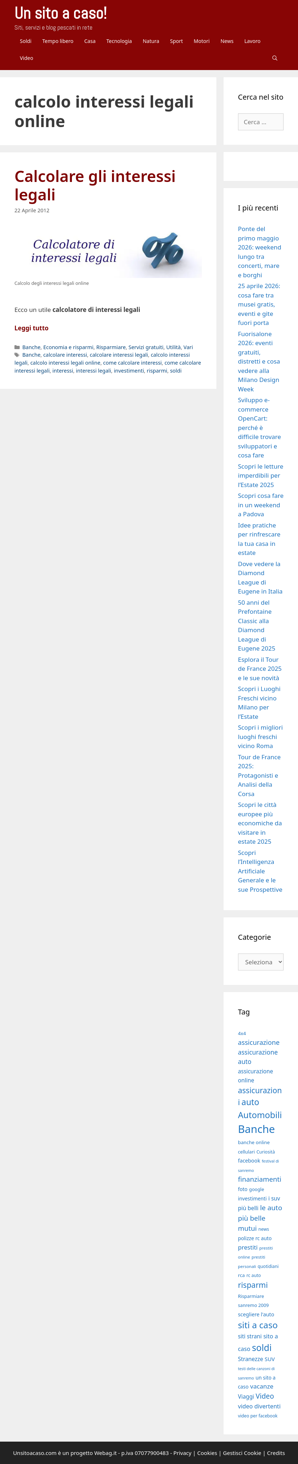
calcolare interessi (65, 354)
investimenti (129, 370)
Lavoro (252, 41)
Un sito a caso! (60, 13)
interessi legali (93, 370)
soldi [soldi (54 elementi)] (262, 1348)
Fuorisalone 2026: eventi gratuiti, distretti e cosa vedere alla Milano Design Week (259, 361)
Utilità (173, 347)
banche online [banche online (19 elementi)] (254, 1142)
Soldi (25, 41)
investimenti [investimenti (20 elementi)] (252, 1198)
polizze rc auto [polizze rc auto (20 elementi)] (255, 1238)
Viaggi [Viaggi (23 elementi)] (246, 1396)
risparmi (157, 370)
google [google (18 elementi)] (256, 1189)
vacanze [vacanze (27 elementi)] (261, 1386)
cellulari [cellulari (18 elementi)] (246, 1151)
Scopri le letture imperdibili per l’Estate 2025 (260, 475)
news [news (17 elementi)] (263, 1229)
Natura (151, 41)
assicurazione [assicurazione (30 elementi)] (259, 1042)
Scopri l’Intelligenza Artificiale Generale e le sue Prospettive (260, 871)
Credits (276, 1452)
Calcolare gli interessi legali (95, 185)
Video (26, 58)
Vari (188, 347)
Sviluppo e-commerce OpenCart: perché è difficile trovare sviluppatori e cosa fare (259, 427)
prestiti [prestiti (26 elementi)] (248, 1247)
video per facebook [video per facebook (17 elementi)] (258, 1416)
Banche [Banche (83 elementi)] (256, 1129)
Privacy (182, 1452)
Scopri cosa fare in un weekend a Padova (261, 504)
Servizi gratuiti (146, 347)
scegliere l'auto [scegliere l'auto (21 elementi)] (256, 1314)
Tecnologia (119, 41)
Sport (176, 41)
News (226, 41)
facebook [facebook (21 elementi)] (249, 1160)
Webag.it (105, 1452)
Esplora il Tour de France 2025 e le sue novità (260, 668)
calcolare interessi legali (119, 354)
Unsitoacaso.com (34, 1452)
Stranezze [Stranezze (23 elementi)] (250, 1359)
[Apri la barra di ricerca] (275, 57)
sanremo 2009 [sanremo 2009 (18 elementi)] (253, 1305)
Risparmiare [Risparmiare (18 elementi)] (251, 1296)
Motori (202, 41)
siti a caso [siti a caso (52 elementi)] (258, 1325)
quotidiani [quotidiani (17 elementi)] (268, 1266)
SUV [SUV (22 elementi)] (270, 1359)
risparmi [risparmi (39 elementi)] (253, 1285)
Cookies (207, 1452)
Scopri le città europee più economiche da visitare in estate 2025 (260, 823)
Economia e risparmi (68, 347)
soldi (176, 370)
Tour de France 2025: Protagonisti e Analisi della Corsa (259, 775)
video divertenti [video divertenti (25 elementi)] (259, 1406)
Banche (31, 347)
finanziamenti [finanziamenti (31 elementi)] (259, 1178)
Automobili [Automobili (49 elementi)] (260, 1115)
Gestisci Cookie (242, 1452)
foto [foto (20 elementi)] (242, 1189)
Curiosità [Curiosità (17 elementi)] (265, 1152)
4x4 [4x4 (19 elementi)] (242, 1033)
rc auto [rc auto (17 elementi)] (253, 1275)
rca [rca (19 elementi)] (241, 1275)
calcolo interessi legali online (65, 362)
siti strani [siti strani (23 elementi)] (250, 1336)
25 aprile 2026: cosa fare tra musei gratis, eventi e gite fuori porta (259, 304)
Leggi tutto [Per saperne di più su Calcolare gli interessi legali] (31, 328)
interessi (62, 370)
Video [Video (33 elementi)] (265, 1396)
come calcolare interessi (132, 362)
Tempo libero (57, 41)
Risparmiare (111, 347)
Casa (89, 41)
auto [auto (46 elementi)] (250, 1102)
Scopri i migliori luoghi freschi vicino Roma (260, 736)
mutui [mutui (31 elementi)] (247, 1228)
